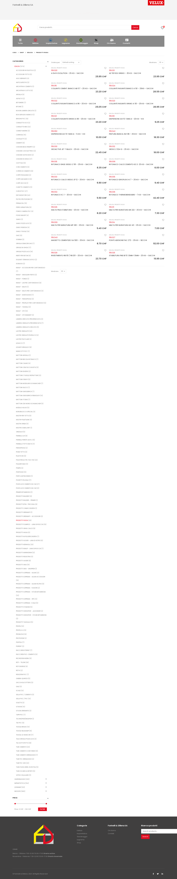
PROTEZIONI (20, 638)
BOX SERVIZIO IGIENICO (24, 115)
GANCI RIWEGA (21, 227)
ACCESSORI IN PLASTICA (24, 70)
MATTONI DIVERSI (22, 371)
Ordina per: (55, 62)
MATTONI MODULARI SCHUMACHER (28, 383)
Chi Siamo (111, 41)
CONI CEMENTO (21, 167)
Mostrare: (153, 62)
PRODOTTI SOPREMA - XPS (25, 599)
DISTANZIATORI (21, 195)
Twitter (158, 874)
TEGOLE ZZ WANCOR (23, 735)
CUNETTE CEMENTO (23, 187)
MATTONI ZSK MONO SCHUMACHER (28, 404)
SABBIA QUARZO (22, 678)
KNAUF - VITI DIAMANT (23, 315)
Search (145, 836)
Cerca (135, 27)
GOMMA (19, 239)
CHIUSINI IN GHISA (22, 159)
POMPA (18, 468)
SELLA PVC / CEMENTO (24, 695)
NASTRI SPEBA (21, 424)
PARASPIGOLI (20, 448)
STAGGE (19, 707)
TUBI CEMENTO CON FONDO (25, 751)
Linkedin (162, 874)
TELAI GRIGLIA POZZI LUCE (25, 739)
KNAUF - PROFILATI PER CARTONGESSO (29, 303)
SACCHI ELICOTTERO (23, 682)
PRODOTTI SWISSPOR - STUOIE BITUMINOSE (31, 615)
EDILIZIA (53, 68)
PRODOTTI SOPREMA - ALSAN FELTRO (29, 584)
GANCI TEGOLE (21, 231)
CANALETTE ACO (22, 123)
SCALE (18, 691)
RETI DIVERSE (20, 666)
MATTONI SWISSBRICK (24, 391)
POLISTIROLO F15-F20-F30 (25, 460)
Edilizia (35, 41)
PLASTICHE (20, 456)
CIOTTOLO (19, 163)
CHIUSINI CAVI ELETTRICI (24, 151)
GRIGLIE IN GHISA (22, 247)
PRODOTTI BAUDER (22, 496)
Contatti (126, 41)
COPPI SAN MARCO (22, 179)
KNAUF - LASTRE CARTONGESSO (27, 283)
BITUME (18, 107)
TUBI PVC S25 (21, 763)
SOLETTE (19, 703)
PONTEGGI (19, 472)
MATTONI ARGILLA (22, 355)
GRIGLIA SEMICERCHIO (24, 243)
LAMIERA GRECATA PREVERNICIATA (28, 319)
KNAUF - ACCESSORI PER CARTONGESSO (30, 268)
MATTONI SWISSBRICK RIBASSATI (28, 395)
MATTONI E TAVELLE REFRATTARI (27, 375)
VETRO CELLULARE (22, 775)
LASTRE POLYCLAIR (22, 339)
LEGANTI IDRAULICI (22, 347)
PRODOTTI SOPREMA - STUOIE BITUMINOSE (31, 592)
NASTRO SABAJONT (23, 428)
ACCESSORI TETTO (22, 74)
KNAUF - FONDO (21, 279)
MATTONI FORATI (22, 379)
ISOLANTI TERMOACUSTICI (25, 260)
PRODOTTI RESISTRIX (23, 557)
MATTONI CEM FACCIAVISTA (26, 367)
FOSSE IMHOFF (21, 215)
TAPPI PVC (19, 715)
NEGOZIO (17, 791)
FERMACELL (20, 203)
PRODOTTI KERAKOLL (23, 544)
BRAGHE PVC (20, 119)
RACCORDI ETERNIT (23, 650)
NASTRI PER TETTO (22, 416)
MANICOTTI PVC (21, 351)
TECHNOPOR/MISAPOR (24, 719)
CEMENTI (19, 143)
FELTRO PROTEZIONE (23, 199)
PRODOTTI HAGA (22, 532)
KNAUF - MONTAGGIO (23, 295)
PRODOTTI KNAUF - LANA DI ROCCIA (28, 548)
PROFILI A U (20, 630)
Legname (65, 41)
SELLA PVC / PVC (22, 699)
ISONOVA (19, 264)
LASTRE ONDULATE (22, 331)
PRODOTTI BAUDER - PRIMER (26, 500)
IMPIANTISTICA (19, 783)
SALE (17, 686)
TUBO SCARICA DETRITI (24, 771)
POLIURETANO (20, 464)
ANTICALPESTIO (21, 82)
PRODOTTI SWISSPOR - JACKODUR (28, 611)
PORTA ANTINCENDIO (23, 476)
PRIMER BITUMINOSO (23, 492)
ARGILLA (19, 94)
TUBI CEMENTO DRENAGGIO (25, 755)
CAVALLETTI (20, 139)
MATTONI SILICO (21, 387)
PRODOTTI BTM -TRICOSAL (25, 504)
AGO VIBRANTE (21, 78)
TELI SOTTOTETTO (22, 743)
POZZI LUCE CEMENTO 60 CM (26, 484)
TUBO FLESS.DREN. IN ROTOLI (26, 767)
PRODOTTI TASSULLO (23, 622)
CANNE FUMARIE (21, 131)
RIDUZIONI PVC (21, 674)
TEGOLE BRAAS (21, 727)
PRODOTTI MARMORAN (24, 553)
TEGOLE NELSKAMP (22, 731)
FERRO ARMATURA (22, 207)
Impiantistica (51, 41)
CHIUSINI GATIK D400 (23, 155)
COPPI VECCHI (21, 183)
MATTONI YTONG (22, 400)
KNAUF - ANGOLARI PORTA (25, 275)
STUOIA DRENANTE (22, 711)
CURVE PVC (20, 191)
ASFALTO (19, 98)
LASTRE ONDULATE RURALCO (26, 335)
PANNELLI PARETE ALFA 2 (24, 440)
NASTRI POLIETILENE (22, 420)
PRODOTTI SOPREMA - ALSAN (26, 573)
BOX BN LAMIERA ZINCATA (25, 111)
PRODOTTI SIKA (21, 565)
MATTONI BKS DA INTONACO (26, 359)
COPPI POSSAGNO (22, 175)
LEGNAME (17, 787)
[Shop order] (71, 62)
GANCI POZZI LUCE (22, 223)
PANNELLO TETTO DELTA (24, 444)
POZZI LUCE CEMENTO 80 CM (26, 488)
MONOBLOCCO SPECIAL (24, 412)
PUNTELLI (19, 642)
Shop (96, 41)
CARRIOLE (19, 135)
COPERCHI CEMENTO (23, 171)
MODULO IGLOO (21, 408)
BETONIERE (20, 103)
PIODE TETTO (20, 452)
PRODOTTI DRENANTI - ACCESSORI (28, 516)
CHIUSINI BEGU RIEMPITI (24, 147)
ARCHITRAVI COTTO (23, 90)
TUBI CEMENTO (21, 747)
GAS (17, 235)
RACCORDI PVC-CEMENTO (25, 654)
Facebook (153, 874)
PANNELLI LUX (20, 436)
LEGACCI (19, 343)
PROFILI (18, 626)
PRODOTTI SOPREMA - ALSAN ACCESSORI (30, 577)
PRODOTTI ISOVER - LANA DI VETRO (28, 540)
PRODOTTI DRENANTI (23, 512)
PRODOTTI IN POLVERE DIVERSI (26, 536)
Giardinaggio (82, 41)
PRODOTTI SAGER (22, 561)
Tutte (20, 41)
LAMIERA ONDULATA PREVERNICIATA (28, 323)
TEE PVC (19, 723)
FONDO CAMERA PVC (23, 211)
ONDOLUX (19, 432)
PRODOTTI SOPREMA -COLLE (26, 603)
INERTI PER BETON (22, 256)
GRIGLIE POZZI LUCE (23, 251)
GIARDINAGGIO (19, 779)
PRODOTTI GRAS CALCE (24, 528)
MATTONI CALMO (22, 363)
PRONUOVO (20, 634)
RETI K (18, 670)
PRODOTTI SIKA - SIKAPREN (25, 569)
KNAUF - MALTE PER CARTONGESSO (28, 291)
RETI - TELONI (20, 662)
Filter (42, 809)
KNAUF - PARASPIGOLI (23, 299)
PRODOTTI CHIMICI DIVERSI (25, 508)
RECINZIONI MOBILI (22, 658)
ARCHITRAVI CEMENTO (24, 86)
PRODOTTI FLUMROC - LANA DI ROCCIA (29, 524)
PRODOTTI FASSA (62, 68)
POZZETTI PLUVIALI (22, 480)
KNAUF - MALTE (21, 287)
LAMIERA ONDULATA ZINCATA (26, 327)
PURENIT (19, 646)
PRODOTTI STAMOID (23, 607)
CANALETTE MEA (21, 127)
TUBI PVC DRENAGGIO (23, 759)
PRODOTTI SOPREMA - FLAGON (26, 588)
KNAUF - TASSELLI (22, 307)
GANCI (18, 219)
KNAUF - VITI (20, 311)
